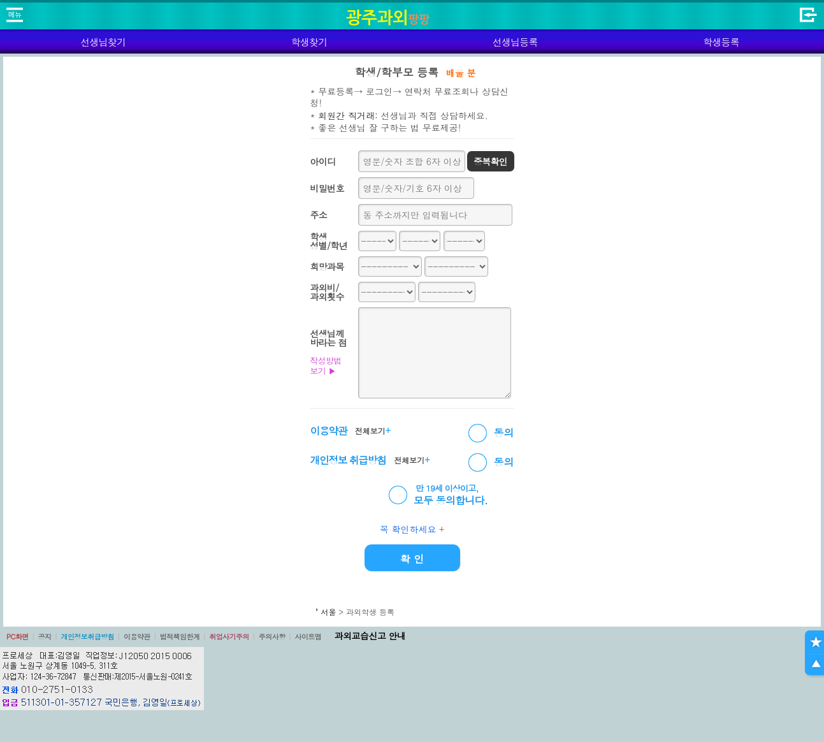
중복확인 (490, 161)
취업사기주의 (229, 636)
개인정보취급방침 (87, 636)
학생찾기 (309, 41)
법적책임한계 (180, 636)
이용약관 (137, 636)
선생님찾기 (103, 41)
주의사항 (272, 636)
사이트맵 (307, 636)
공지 (45, 636)
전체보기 (373, 430)
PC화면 (17, 636)
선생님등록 (515, 41)
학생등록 (721, 41)
